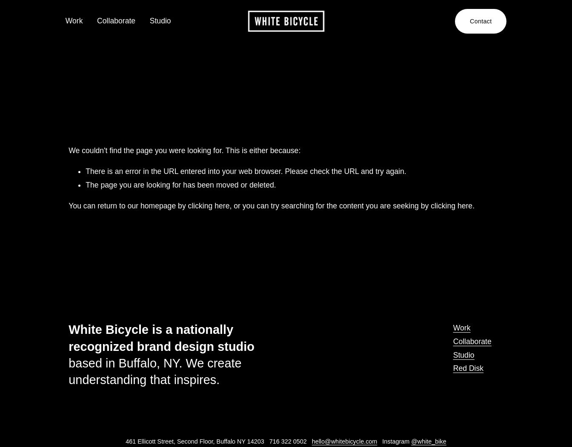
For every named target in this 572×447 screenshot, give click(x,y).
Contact (477, 21)
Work (77, 21)
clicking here (209, 206)
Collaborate (119, 21)
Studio (163, 21)
